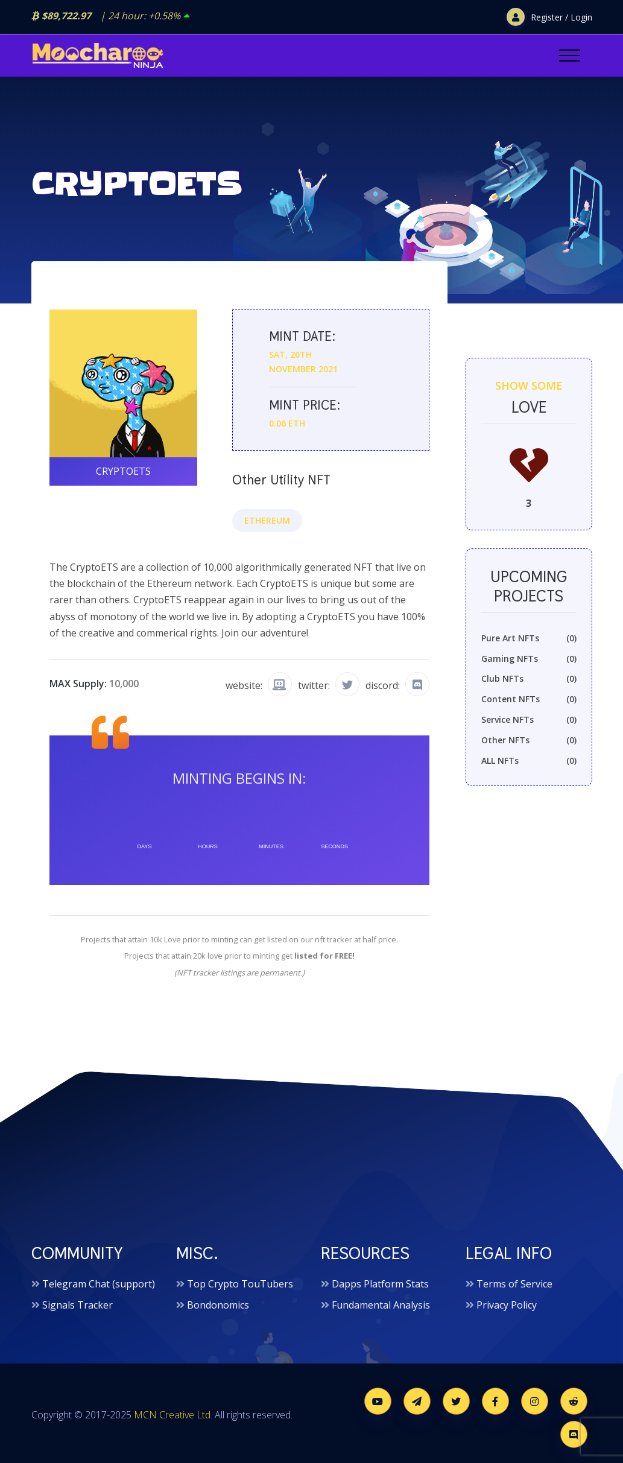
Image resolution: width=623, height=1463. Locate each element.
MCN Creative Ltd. (173, 1414)
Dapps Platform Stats (380, 1283)
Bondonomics (218, 1305)
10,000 (124, 683)
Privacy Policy (506, 1305)
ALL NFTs (529, 761)
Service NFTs (529, 719)
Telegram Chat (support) (98, 1283)
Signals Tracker (77, 1305)
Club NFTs (529, 678)
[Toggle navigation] (569, 55)
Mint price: (304, 405)
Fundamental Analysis (381, 1305)
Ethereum (267, 520)
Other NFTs (529, 740)
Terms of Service (514, 1283)
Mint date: (302, 336)
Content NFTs (529, 699)
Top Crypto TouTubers (240, 1283)
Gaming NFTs (529, 659)
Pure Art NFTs (529, 638)
